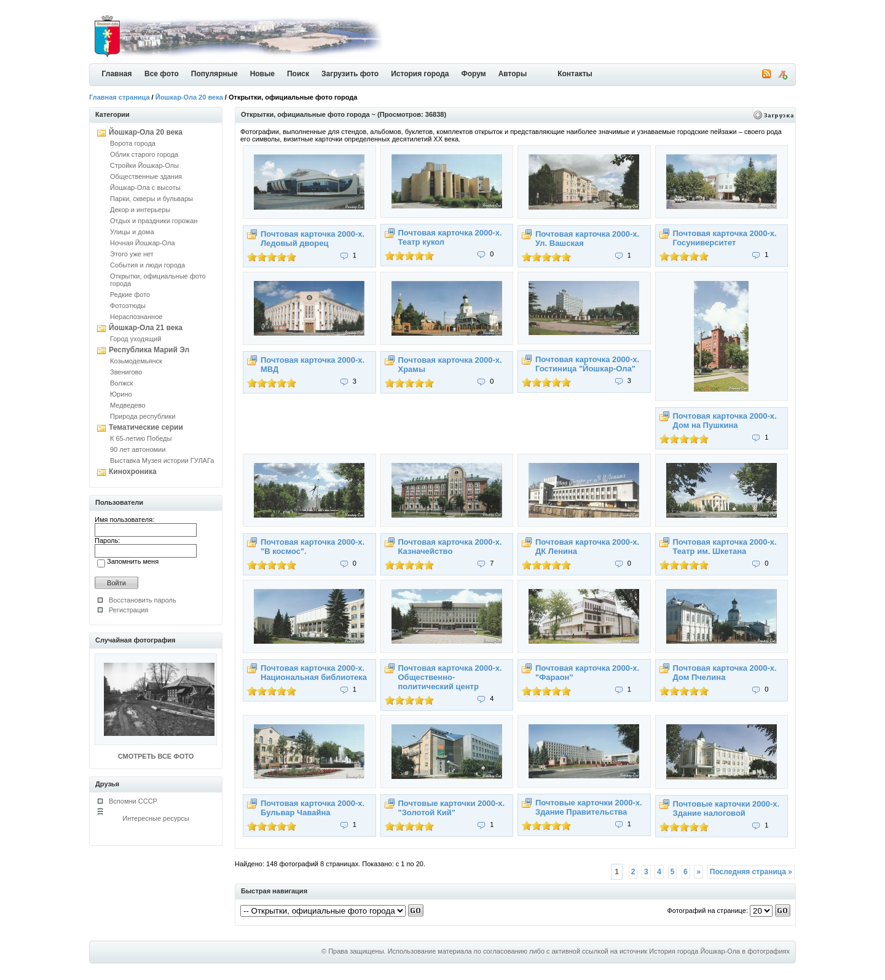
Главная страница (119, 97)
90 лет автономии (137, 449)
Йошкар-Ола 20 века (189, 97)
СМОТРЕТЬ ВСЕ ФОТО (156, 756)
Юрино (121, 394)
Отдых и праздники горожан (153, 220)
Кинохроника (133, 471)
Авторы (512, 73)
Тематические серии (146, 427)
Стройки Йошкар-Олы (144, 165)
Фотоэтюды (128, 305)
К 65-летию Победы (140, 438)
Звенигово (126, 372)
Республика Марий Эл (149, 350)
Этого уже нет (132, 254)
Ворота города (132, 143)
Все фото (161, 73)
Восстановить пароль (142, 600)
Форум (474, 73)
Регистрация (128, 610)
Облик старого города (144, 154)
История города (420, 73)
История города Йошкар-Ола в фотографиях (719, 951)
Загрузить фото (350, 73)
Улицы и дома (132, 231)
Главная (117, 73)
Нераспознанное (136, 316)
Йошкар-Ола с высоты (145, 187)
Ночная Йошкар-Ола (142, 243)
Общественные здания (146, 176)
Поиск (298, 73)
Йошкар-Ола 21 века (146, 327)
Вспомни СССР (133, 801)
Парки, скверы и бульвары (151, 198)
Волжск (121, 383)
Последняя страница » (751, 871)
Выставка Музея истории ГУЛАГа (162, 460)
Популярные (214, 73)
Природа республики (142, 416)
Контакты (574, 73)
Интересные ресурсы (155, 818)
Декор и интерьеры (140, 209)
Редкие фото (130, 294)
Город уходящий (135, 338)
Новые (262, 73)
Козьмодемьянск (136, 361)
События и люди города (147, 265)
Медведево (128, 405)
